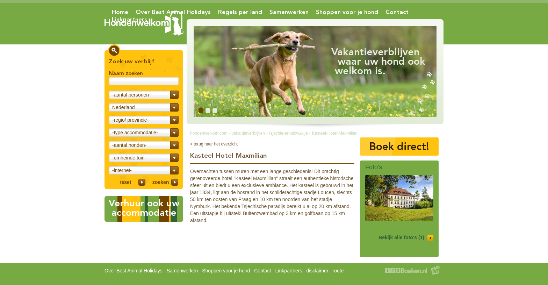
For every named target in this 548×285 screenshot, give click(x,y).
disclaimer (318, 270)
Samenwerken (289, 11)
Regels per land (240, 11)
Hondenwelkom (143, 23)
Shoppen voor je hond (347, 11)
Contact (397, 11)
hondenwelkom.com (209, 133)
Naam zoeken (126, 73)
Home (120, 11)
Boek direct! (399, 146)
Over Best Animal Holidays (173, 11)
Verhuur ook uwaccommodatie (144, 208)
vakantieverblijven (248, 133)
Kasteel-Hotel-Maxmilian (335, 133)
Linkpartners (129, 19)
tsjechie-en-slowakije (288, 133)
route (338, 270)
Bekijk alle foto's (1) (405, 238)
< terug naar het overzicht (214, 144)
